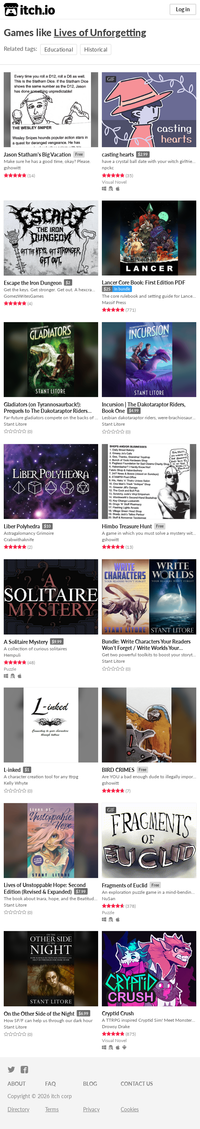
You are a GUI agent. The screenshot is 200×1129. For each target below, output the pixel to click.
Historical (96, 49)
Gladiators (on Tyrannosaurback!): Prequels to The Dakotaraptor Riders (46, 407)
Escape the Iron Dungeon (33, 283)
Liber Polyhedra (22, 526)
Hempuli (12, 655)
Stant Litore (15, 424)
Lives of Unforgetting (100, 32)
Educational (58, 49)
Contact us (137, 1083)
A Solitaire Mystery (26, 642)
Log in (183, 9)
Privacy (91, 1109)
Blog (90, 1083)
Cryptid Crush (118, 1013)
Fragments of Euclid (124, 885)
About (17, 1083)
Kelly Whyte (16, 783)
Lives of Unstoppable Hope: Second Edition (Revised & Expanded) (45, 888)
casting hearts (118, 154)
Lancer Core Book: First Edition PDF (143, 282)
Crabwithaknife (19, 539)
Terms (52, 1109)
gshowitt (12, 167)
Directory (18, 1109)
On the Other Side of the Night (39, 1013)
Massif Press (114, 302)
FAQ (50, 1083)
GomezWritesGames (24, 296)
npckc (108, 167)
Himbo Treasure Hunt (127, 526)
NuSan (108, 898)
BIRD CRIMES (118, 770)
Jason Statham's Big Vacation (37, 154)
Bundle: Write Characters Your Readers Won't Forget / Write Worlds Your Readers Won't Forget (146, 648)
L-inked (12, 770)
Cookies (130, 1109)
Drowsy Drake (116, 1026)
